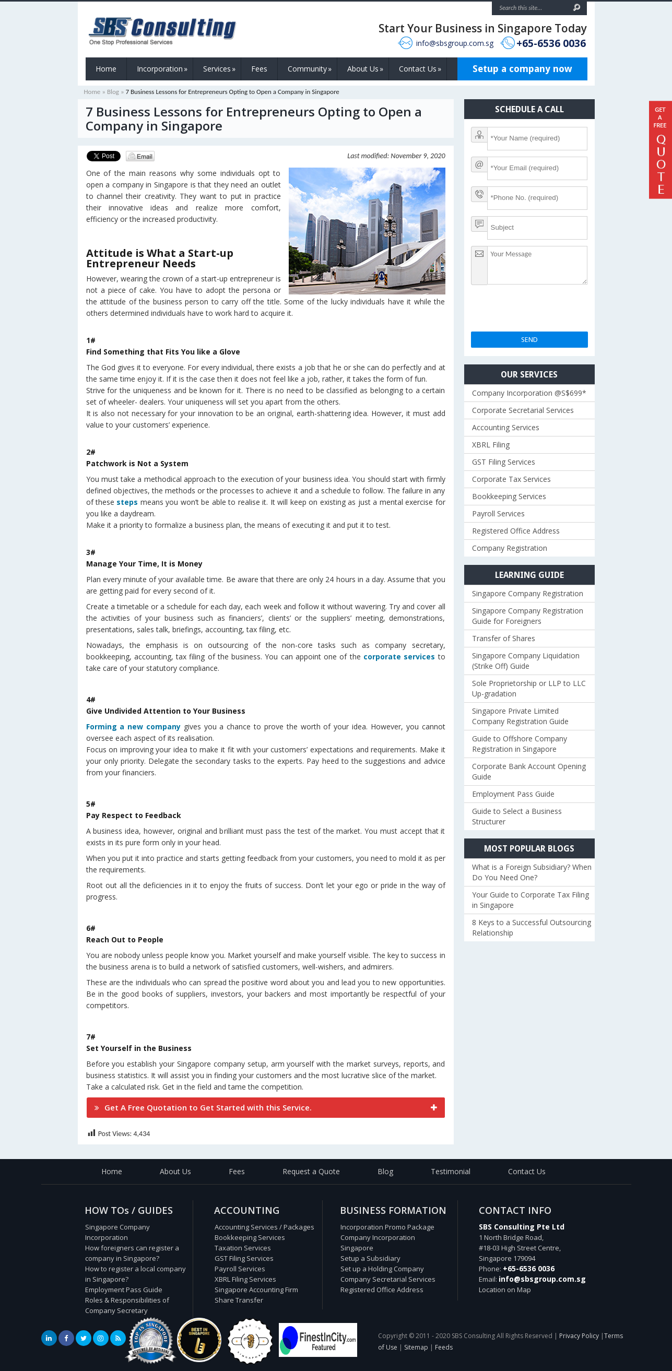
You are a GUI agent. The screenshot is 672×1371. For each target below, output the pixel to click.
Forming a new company (133, 726)
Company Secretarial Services (387, 1279)
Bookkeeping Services (509, 496)
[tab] (266, 1107)
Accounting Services (505, 427)
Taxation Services (243, 1247)
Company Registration (509, 548)
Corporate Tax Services (511, 479)
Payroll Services (498, 513)
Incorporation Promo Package (387, 1227)
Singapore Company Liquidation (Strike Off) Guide (526, 661)
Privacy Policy (579, 1335)
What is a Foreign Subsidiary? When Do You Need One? (532, 872)
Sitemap (416, 1347)
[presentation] (550, 311)
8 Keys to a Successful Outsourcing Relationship (531, 927)
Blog (113, 92)
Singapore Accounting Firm (256, 1289)
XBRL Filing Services (245, 1279)
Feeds (444, 1347)
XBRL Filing (491, 445)
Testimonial (450, 1171)
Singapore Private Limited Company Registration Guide (520, 716)
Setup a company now (522, 68)
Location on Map (505, 1289)
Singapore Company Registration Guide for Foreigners (527, 616)
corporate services (399, 656)
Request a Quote (311, 1171)
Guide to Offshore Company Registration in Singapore (519, 744)
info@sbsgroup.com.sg (454, 43)
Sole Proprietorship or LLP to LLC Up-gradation (529, 688)
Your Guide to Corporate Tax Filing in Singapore (530, 900)
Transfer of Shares (503, 638)
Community (310, 69)
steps (127, 502)
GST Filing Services (503, 462)
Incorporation (162, 69)
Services (219, 69)
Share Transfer (239, 1300)
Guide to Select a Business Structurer (517, 816)
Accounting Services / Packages (264, 1227)
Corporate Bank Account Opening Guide (529, 771)
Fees (259, 69)
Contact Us (420, 69)
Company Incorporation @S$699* (529, 393)
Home (106, 69)
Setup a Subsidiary (370, 1258)
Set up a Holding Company (382, 1268)
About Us (365, 69)
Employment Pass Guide (513, 794)
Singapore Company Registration (527, 593)
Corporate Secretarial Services (523, 410)
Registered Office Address (516, 531)
